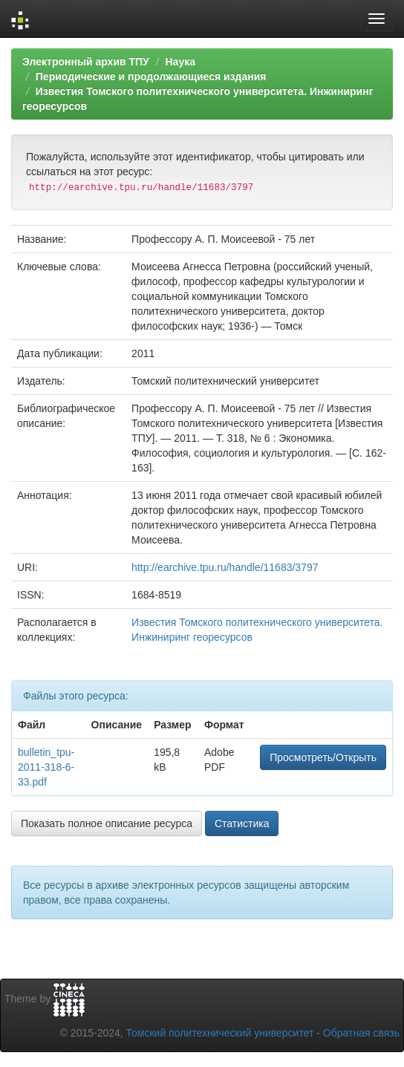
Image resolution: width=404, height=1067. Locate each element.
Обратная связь (361, 1033)
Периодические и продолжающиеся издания (151, 76)
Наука (180, 62)
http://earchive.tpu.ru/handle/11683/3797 (224, 567)
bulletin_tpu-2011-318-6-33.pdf (46, 767)
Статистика (242, 823)
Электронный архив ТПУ (85, 62)
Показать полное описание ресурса (106, 823)
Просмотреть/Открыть (323, 757)
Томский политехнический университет (220, 1033)
